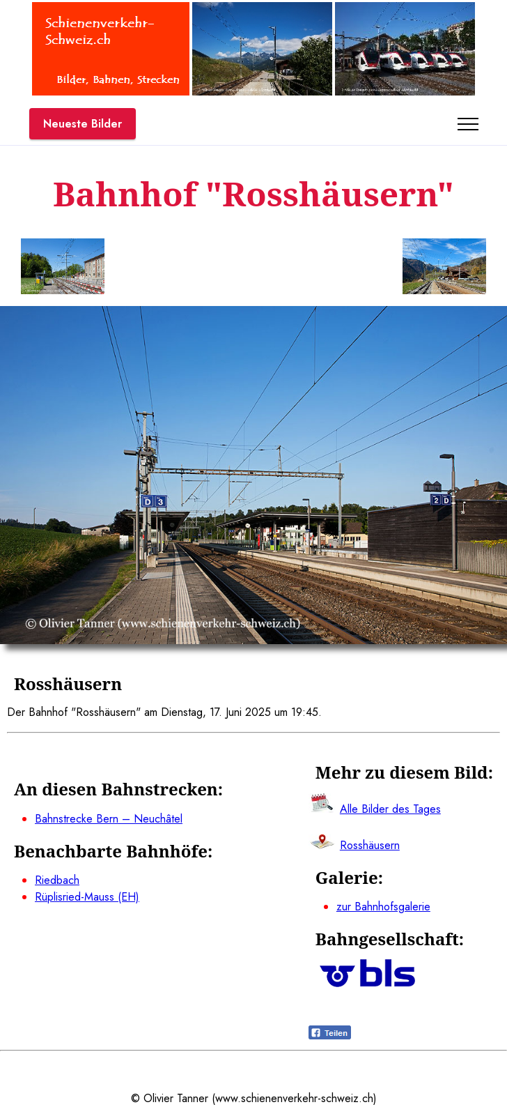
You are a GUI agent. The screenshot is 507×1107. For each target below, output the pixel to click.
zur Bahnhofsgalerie (383, 907)
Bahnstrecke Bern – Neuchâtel (108, 819)
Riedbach (57, 880)
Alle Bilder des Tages (390, 809)
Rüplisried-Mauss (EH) (87, 897)
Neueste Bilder (82, 124)
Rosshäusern (370, 845)
